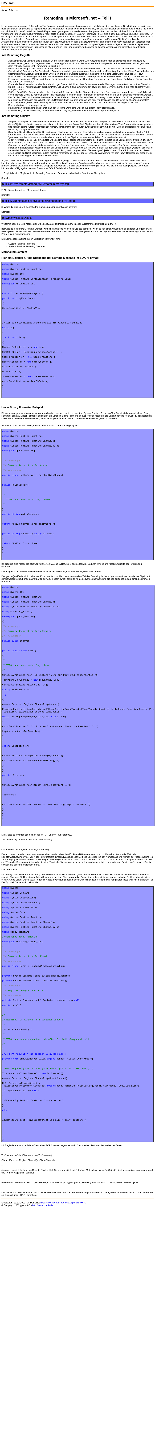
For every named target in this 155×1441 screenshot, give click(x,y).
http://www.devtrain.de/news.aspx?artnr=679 (63, 1285)
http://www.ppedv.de (42, 1288)
